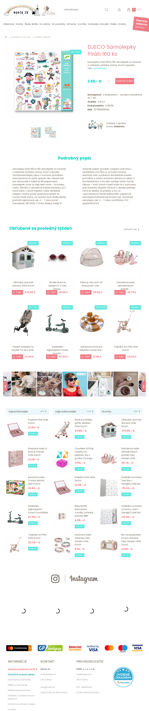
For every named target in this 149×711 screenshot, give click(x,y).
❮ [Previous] (5, 386)
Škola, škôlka (31, 24)
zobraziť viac (100, 68)
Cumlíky (82, 24)
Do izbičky (45, 24)
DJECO (101, 101)
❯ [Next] (143, 386)
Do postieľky (58, 24)
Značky (122, 24)
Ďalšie (113, 24)
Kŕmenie (71, 24)
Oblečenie (8, 24)
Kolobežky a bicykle (98, 24)
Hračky (19, 24)
